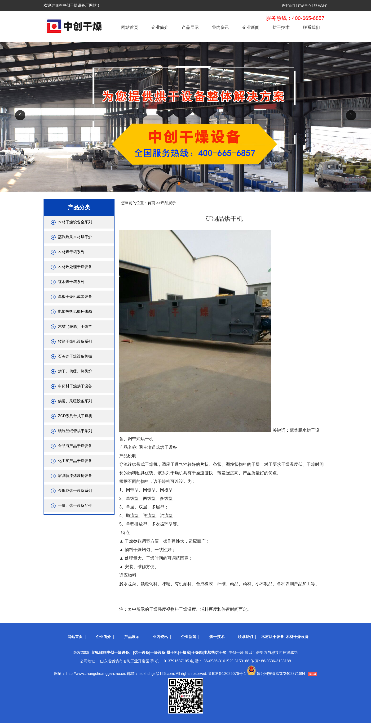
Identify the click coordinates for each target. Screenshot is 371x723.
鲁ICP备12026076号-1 (227, 674)
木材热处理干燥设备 (75, 267)
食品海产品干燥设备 (75, 446)
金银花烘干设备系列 (75, 491)
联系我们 (320, 5)
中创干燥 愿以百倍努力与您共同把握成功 (194, 653)
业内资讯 (220, 27)
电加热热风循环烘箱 (75, 312)
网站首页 (129, 27)
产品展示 (190, 27)
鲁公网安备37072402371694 (281, 674)
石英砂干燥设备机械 (75, 356)
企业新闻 (250, 27)
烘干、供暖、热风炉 (75, 371)
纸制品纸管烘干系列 (75, 431)
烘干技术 (281, 27)
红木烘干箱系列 (71, 282)
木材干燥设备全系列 (75, 222)
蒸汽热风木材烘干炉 (75, 237)
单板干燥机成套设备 (75, 297)
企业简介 (159, 27)
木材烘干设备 (272, 637)
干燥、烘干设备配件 (75, 505)
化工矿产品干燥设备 (75, 461)
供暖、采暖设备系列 (75, 401)
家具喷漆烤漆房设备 (75, 476)
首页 (151, 203)
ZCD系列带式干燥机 (75, 416)
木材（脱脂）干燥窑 (75, 326)
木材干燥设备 (297, 637)
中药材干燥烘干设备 (75, 386)
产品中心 (304, 5)
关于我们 (288, 5)
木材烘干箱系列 (71, 252)
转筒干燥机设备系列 (75, 341)
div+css (185, 117)
